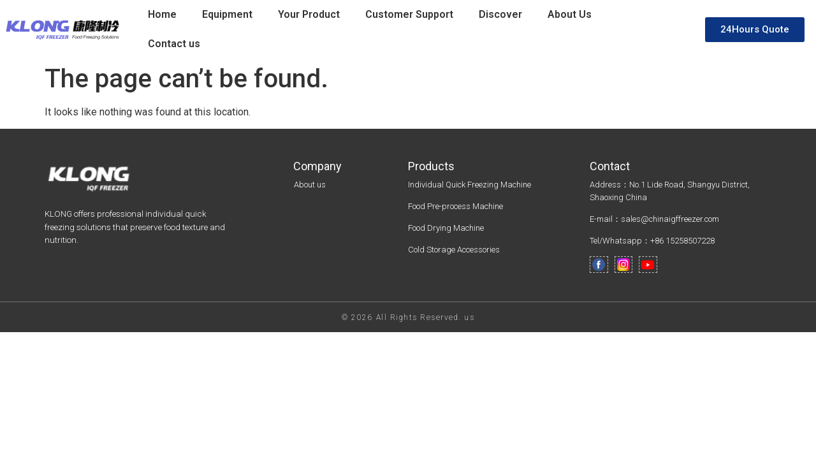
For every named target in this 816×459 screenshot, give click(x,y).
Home (162, 14)
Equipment (227, 14)
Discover (500, 14)
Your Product (309, 14)
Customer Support (409, 14)
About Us (570, 14)
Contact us (174, 44)
